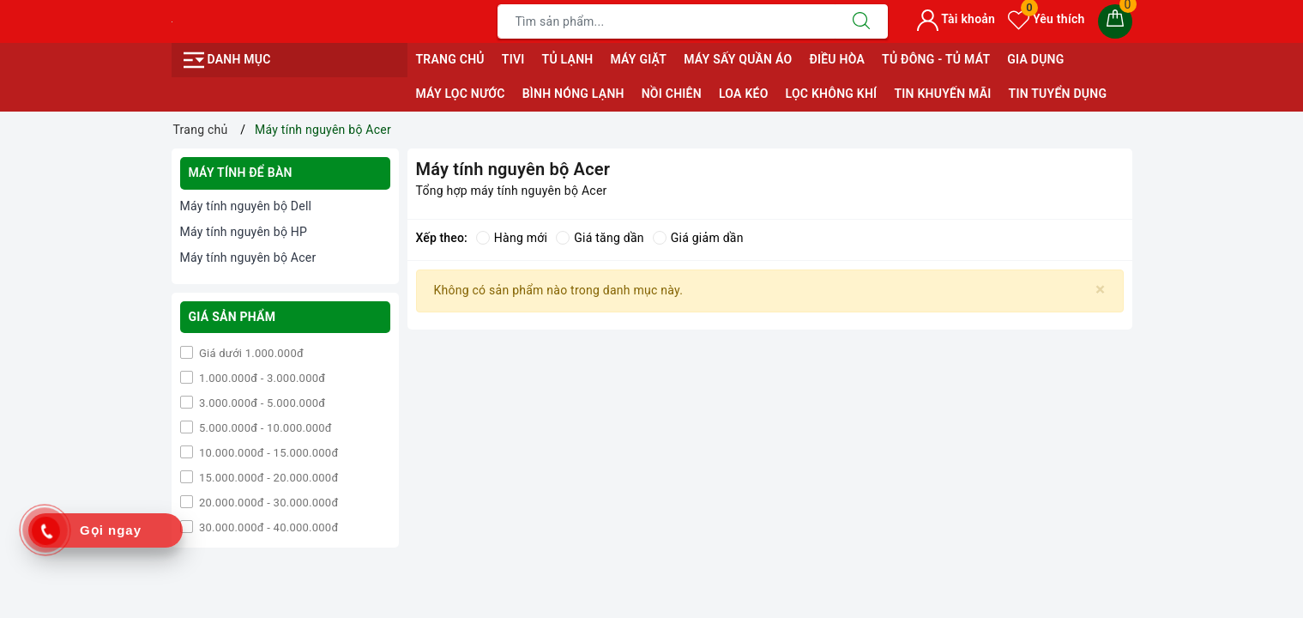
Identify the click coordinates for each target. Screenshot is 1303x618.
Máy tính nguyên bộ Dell (246, 206)
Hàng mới (511, 238)
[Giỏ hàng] (1115, 21)
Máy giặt (638, 59)
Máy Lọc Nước (460, 93)
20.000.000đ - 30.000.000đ (267, 502)
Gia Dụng (1035, 59)
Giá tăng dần (600, 238)
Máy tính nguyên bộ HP (244, 232)
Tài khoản (956, 19)
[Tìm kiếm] (861, 21)
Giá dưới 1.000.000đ (250, 353)
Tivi (513, 59)
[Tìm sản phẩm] (666, 21)
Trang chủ (450, 59)
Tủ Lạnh (568, 59)
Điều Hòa (837, 59)
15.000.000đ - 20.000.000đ (267, 477)
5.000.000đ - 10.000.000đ (264, 427)
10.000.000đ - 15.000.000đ (267, 452)
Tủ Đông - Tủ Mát (936, 59)
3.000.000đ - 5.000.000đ (261, 403)
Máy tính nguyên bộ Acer (248, 257)
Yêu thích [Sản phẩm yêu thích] (1046, 19)
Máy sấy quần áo (738, 59)
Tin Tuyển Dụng (1058, 93)
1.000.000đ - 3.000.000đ (261, 378)
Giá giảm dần (698, 238)
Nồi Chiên (672, 93)
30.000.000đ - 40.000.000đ (267, 527)
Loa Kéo (744, 93)
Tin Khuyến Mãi (942, 93)
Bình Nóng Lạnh (573, 93)
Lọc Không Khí (832, 93)
